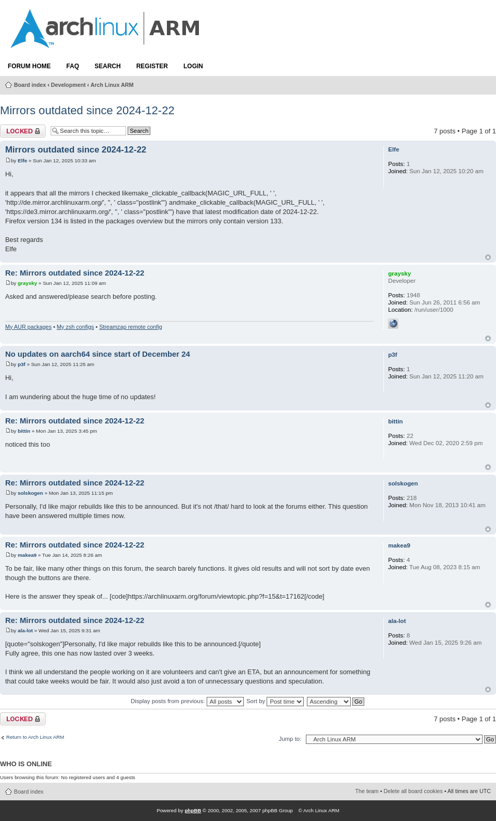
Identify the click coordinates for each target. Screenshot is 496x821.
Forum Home (29, 66)
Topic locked (22, 131)
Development (68, 85)
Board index (30, 85)
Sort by (275, 701)
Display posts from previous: (187, 701)
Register (152, 66)
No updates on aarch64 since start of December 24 (97, 354)
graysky (27, 283)
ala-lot (25, 630)
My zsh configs (75, 327)
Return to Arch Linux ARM (35, 737)
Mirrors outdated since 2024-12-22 (87, 110)
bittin (24, 431)
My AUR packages (28, 327)
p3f (21, 364)
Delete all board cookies (413, 791)
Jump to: (289, 739)
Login (193, 66)
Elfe (22, 160)
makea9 (27, 555)
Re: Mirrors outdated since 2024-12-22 (74, 273)
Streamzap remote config (130, 327)
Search (108, 66)
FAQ (72, 66)
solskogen (30, 493)
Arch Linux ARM (111, 85)
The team (367, 791)
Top (488, 257)
